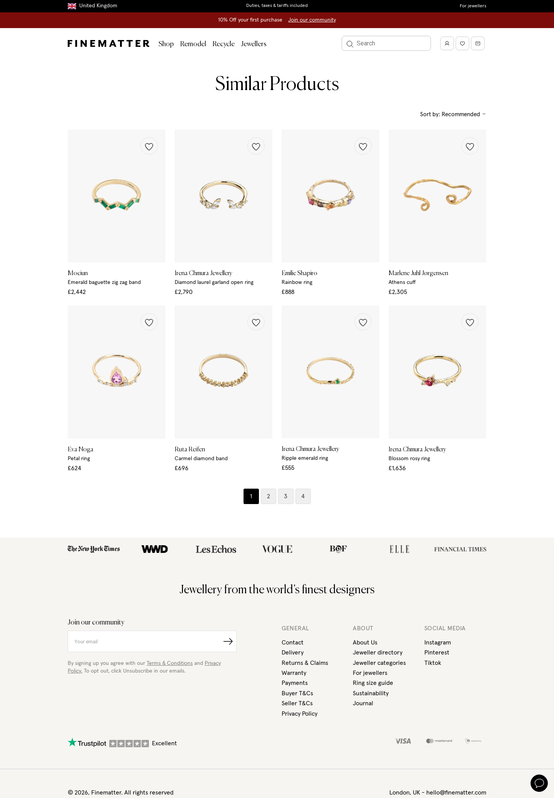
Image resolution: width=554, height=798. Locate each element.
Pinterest (436, 652)
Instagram (437, 642)
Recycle (223, 44)
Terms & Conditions (170, 663)
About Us (365, 642)
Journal (363, 703)
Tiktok (432, 663)
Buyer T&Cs (297, 693)
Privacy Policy (299, 714)
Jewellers (254, 44)
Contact (293, 642)
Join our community (312, 20)
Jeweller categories (379, 663)
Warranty (294, 673)
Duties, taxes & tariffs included (277, 5)
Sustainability (371, 693)
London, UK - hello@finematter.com (437, 793)
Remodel (193, 44)
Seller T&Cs (297, 703)
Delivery (293, 652)
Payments (295, 683)
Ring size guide (373, 683)
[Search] (386, 43)
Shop (166, 44)
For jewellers (473, 6)
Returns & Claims (305, 663)
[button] (149, 146)
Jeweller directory (377, 652)
